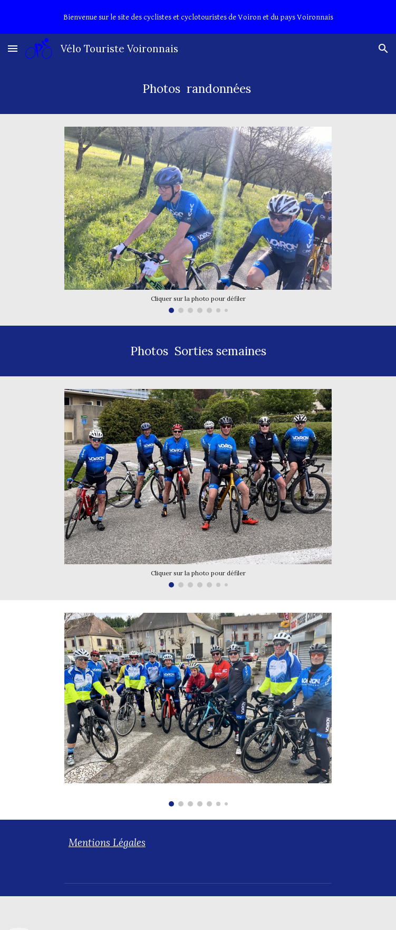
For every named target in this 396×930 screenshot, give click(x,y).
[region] (198, 17)
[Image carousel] (198, 220)
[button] (12, 48)
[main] (198, 88)
